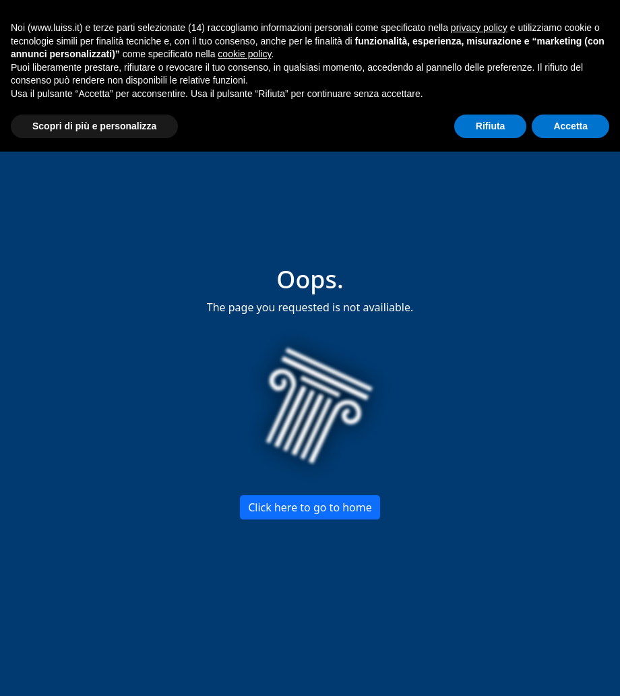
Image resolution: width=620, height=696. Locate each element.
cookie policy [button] (244, 54)
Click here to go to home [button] (310, 507)
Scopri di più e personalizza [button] (94, 126)
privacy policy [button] (479, 27)
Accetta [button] (570, 126)
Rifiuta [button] (490, 126)
